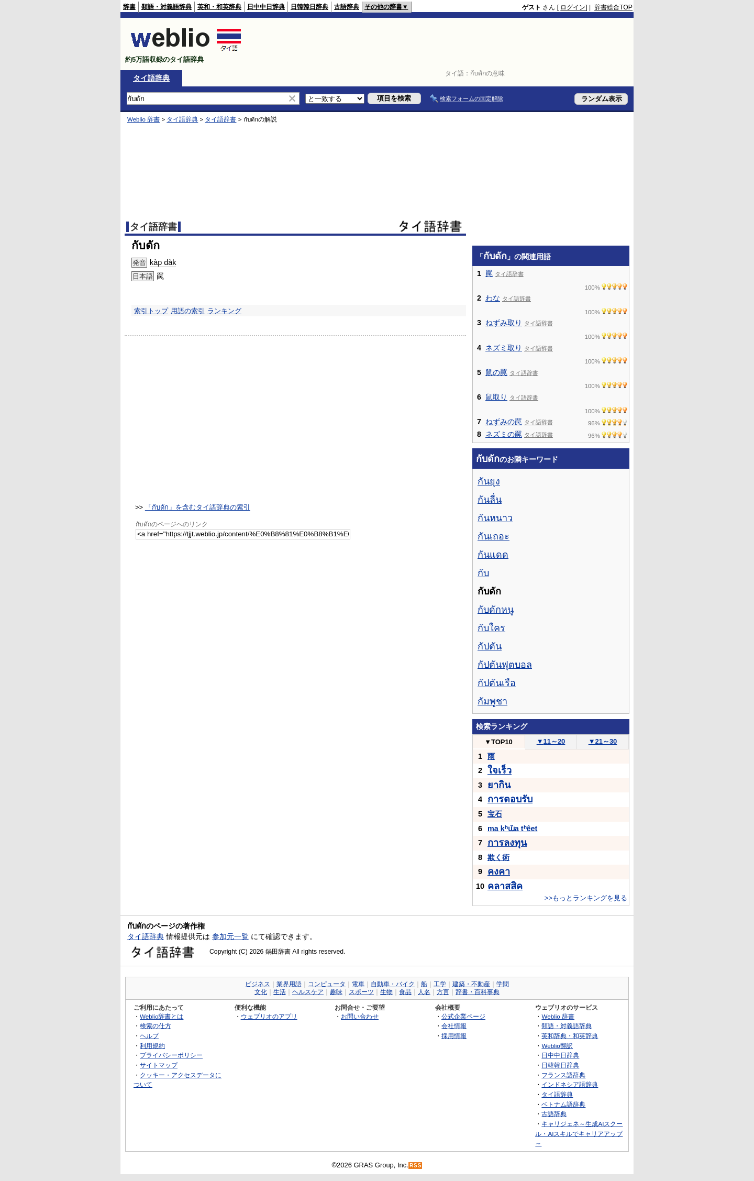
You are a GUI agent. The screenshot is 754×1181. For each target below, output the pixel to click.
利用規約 (152, 1045)
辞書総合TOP (613, 7)
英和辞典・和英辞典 (569, 1035)
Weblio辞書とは (161, 1016)
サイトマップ (159, 1065)
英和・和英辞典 (219, 7)
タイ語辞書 (220, 119)
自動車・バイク (393, 984)
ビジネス (257, 984)
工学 (440, 984)
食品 (405, 992)
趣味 (336, 992)
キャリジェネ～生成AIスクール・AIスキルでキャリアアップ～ (579, 1133)
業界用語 (289, 984)
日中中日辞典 (266, 7)
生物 (386, 992)
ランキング (224, 311)
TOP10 (498, 742)
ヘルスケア (308, 992)
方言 (443, 992)
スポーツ (361, 992)
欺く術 (498, 857)
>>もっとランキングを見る (586, 898)
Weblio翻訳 (556, 1045)
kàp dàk (163, 262)
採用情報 (454, 1035)
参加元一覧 (230, 936)
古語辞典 (346, 7)
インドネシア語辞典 (569, 1084)
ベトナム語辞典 (563, 1104)
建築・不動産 (471, 984)
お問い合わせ (360, 1016)
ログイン (572, 7)
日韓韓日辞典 (309, 7)
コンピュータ (327, 984)
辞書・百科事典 (478, 992)
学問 (502, 984)
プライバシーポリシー (171, 1055)
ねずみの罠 (503, 421)
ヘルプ (149, 1035)
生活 (279, 992)
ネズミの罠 (503, 434)
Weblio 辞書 (143, 119)
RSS (415, 1165)
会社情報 (454, 1025)
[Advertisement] (442, 44)
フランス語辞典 (563, 1075)
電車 (358, 984)
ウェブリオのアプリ (269, 1016)
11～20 (551, 741)
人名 (424, 992)
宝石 (494, 814)
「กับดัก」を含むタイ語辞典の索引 (197, 507)
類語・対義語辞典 (166, 7)
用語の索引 (188, 311)
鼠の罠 (496, 372)
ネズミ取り (503, 348)
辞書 (129, 7)
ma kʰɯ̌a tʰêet (512, 828)
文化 (260, 992)
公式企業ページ (463, 1016)
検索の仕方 (155, 1025)
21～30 (603, 741)
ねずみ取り (503, 322)
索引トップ (151, 311)
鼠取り (496, 397)
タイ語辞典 (151, 78)
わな (492, 298)
